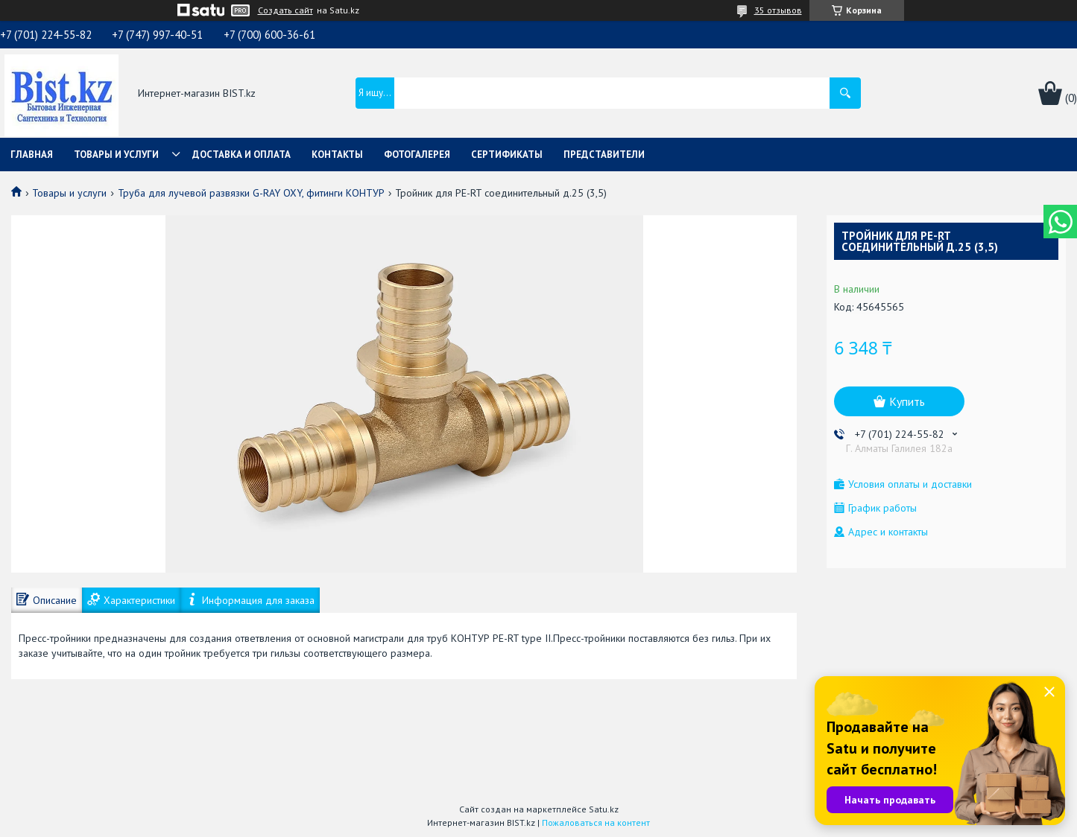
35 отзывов (778, 10)
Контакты (337, 154)
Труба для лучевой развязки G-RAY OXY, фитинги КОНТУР (251, 193)
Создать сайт (285, 10)
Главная (31, 154)
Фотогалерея (417, 154)
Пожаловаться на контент (596, 822)
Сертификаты (507, 154)
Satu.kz (604, 809)
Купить (907, 401)
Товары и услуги (116, 154)
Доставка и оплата (241, 154)
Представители (604, 154)
